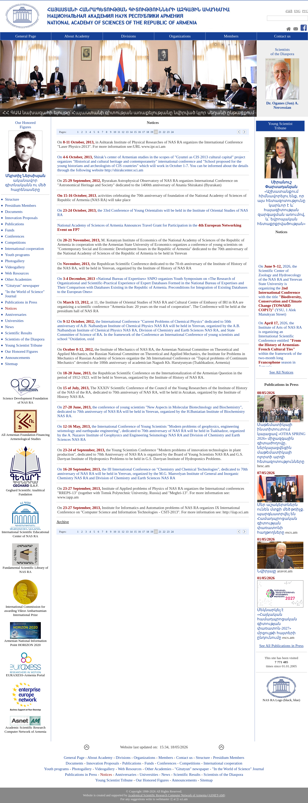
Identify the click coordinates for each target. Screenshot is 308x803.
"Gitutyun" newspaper (22, 285)
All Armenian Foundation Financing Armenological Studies (25, 435)
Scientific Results (18, 333)
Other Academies (18, 279)
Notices (11, 308)
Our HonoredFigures (25, 125)
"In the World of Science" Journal (238, 769)
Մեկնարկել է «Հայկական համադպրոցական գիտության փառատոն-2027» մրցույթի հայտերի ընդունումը (280, 622)
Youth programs (17, 255)
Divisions (128, 36)
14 (131, 132)
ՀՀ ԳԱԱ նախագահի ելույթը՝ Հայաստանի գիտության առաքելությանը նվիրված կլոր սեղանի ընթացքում (128, 112)
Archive (62, 522)
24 (172, 132)
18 (147, 132)
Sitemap (11, 364)
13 (127, 132)
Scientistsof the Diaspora (282, 51)
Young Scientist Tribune (23, 345)
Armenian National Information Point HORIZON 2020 (25, 641)
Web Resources (17, 273)
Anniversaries (15, 314)
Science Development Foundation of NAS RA (25, 398)
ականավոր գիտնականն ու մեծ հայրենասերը (25, 185)
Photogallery (15, 261)
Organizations (180, 36)
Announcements (17, 358)
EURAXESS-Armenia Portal (25, 673)
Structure (12, 199)
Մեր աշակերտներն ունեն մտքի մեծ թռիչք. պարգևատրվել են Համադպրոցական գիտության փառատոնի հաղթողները (280, 516)
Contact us (282, 36)
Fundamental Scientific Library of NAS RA (25, 568)
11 (119, 132)
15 (135, 132)
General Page (25, 36)
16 (139, 132)
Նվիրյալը (280, 569)
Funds (9, 230)
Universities (14, 321)
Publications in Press (21, 302)
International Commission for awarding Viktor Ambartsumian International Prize (25, 609)
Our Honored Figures (21, 351)
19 (151, 132)
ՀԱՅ (288, 11)
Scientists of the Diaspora (24, 339)
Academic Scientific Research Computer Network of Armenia (25, 727)
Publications (14, 224)
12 (123, 132)
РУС (305, 11)
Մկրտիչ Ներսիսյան (25, 176)
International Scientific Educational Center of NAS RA (25, 532)
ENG (297, 11)
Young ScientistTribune (280, 126)
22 (164, 132)
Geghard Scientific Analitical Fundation (25, 490)
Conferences (14, 236)
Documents (13, 212)
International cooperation (24, 249)
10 (114, 132)
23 (168, 132)
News (9, 327)
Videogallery (15, 267)
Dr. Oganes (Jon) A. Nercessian (282, 105)
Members (231, 36)
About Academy (77, 36)
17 (143, 132)
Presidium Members (20, 205)
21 (160, 132)
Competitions (15, 242)
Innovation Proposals (21, 218)
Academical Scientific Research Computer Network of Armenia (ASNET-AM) (176, 795)
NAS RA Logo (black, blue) (281, 698)
